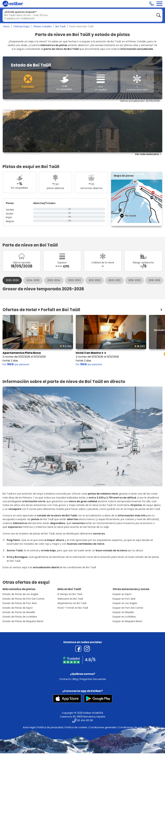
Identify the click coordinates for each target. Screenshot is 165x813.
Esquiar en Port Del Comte (128, 667)
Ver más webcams (147, 154)
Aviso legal (29, 787)
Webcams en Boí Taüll (70, 658)
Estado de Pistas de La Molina (20, 676)
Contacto (65, 739)
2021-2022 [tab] (95, 280)
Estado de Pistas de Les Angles (20, 654)
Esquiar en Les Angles (125, 663)
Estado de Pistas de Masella (19, 672)
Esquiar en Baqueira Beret (127, 681)
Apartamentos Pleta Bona (22, 413)
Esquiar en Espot (122, 654)
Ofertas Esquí (21, 26)
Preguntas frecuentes (93, 739)
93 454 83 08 (85, 780)
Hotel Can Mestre (91, 413)
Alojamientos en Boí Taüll (72, 663)
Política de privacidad (50, 787)
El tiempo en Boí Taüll (70, 654)
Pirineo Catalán (42, 26)
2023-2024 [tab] (53, 280)
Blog (75, 739)
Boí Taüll (60, 26)
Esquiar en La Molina (124, 676)
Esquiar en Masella (123, 672)
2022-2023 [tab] (74, 280)
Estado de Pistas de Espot (18, 667)
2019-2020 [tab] (134, 280)
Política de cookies (76, 787)
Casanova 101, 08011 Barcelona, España (82, 776)
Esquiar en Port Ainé (124, 658)
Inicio (6, 26)
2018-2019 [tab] (154, 280)
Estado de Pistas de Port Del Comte (23, 658)
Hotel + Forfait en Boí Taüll (73, 667)
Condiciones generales (103, 787)
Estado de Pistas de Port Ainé (20, 663)
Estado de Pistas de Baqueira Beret (23, 681)
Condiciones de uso (130, 787)
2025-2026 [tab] (12, 280)
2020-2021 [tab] (114, 280)
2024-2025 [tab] (32, 280)
